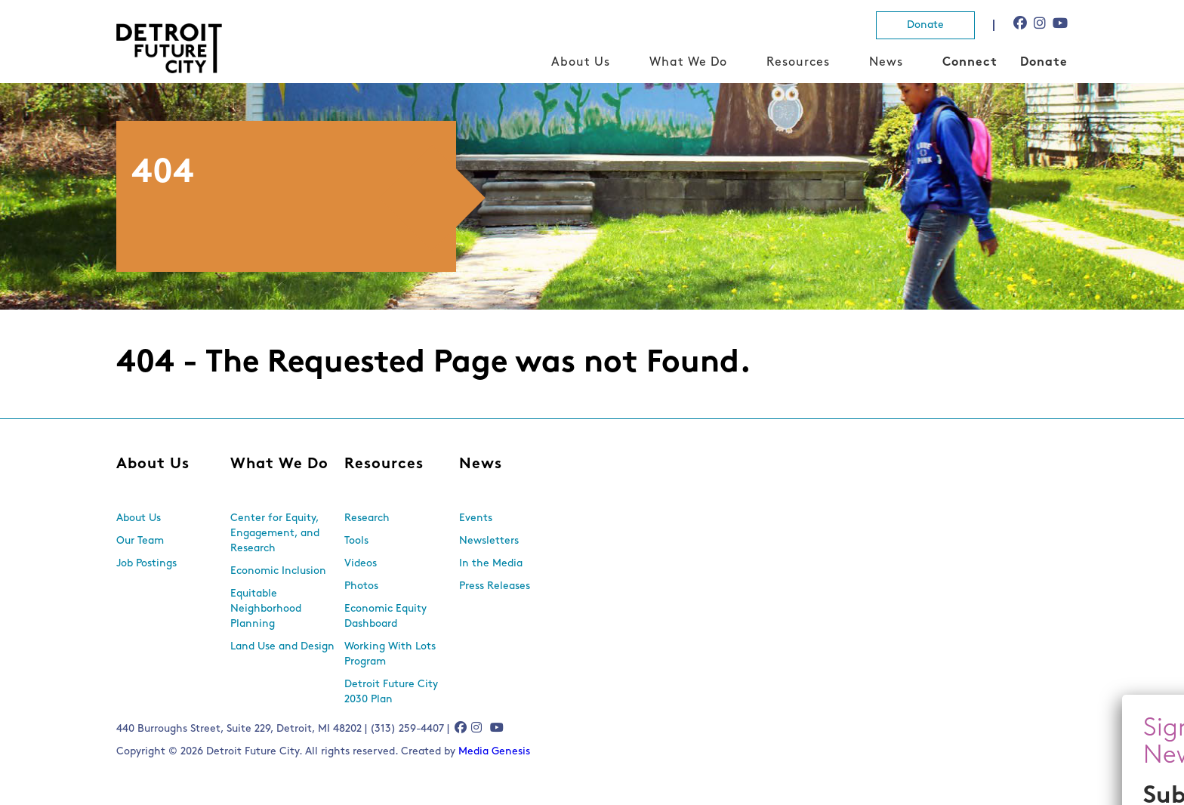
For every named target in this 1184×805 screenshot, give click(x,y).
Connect (969, 63)
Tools (356, 541)
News (886, 63)
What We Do (688, 63)
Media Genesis (494, 751)
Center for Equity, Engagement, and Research (274, 533)
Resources (798, 63)
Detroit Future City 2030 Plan (391, 692)
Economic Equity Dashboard (385, 616)
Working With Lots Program (390, 654)
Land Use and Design (282, 646)
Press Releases (494, 586)
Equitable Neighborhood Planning (265, 609)
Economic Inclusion (278, 571)
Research (367, 518)
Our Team (140, 541)
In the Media (491, 563)
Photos (361, 586)
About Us (580, 63)
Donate (925, 25)
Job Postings (146, 563)
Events (475, 518)
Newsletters (489, 541)
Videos (360, 563)
